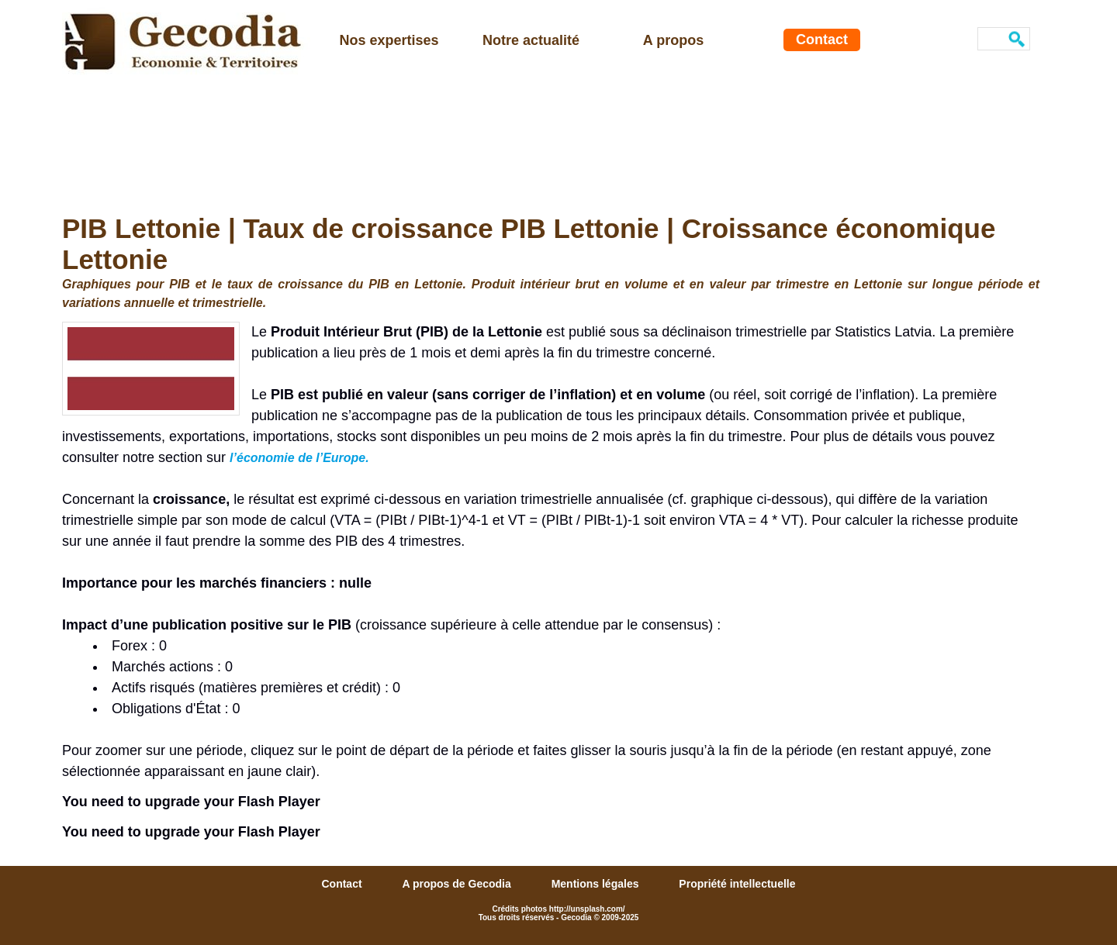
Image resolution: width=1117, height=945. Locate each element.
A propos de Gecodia (458, 884)
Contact (822, 39)
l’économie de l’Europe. (299, 457)
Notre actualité (530, 40)
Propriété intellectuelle (737, 884)
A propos (673, 40)
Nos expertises (388, 40)
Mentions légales (597, 884)
